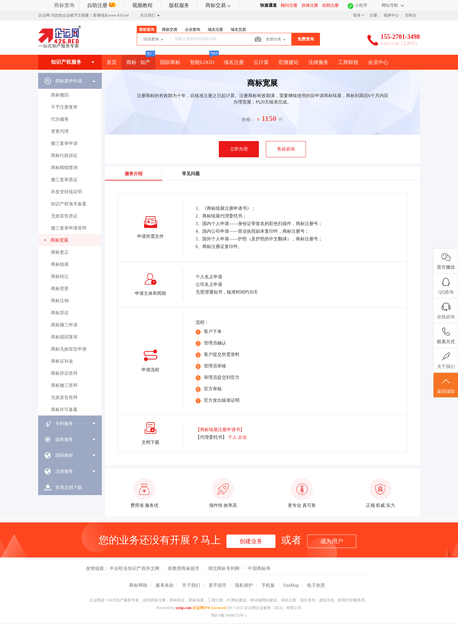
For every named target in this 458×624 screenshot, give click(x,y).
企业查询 (192, 29)
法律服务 (318, 62)
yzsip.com (183, 608)
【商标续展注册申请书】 (220, 429)
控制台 (411, 15)
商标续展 (60, 264)
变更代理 (60, 131)
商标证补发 (62, 361)
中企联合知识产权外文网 (135, 568)
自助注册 (101, 5)
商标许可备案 (64, 409)
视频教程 (142, 5)
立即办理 (239, 149)
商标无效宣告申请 (69, 349)
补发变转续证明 (66, 191)
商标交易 (218, 5)
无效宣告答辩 (64, 397)
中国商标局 (259, 568)
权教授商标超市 (184, 568)
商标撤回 (60, 95)
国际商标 (170, 62)
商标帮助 (138, 585)
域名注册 (215, 29)
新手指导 (218, 585)
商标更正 (60, 252)
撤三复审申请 (64, 143)
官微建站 (288, 62)
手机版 (268, 585)
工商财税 (348, 62)
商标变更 (60, 288)
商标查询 (64, 5)
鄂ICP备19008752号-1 (229, 615)
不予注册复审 (64, 107)
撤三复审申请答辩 (69, 228)
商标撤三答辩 (64, 385)
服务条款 (165, 585)
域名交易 (238, 29)
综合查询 (153, 40)
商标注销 (60, 300)
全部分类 (276, 40)
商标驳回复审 (64, 337)
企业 (242, 437)
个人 (232, 437)
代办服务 (60, 119)
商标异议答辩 (64, 373)
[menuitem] (70, 244)
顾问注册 (289, 5)
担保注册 (310, 5)
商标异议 (60, 312)
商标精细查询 (64, 167)
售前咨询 (286, 149)
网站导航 (393, 5)
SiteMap (291, 585)
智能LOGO (202, 62)
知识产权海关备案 (69, 204)
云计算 (261, 62)
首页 (112, 62)
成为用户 (331, 541)
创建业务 (250, 541)
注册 (373, 15)
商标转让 (60, 276)
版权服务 (179, 5)
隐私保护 (244, 585)
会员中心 (378, 62)
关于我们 (191, 585)
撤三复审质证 (64, 179)
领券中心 (391, 15)
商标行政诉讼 (64, 155)
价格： (248, 119)
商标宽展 (59, 240)
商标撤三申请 (64, 325)
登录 (357, 15)
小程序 (361, 5)
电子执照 (316, 585)
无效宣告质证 (64, 216)
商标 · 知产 (138, 62)
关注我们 (150, 15)
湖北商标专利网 (224, 568)
